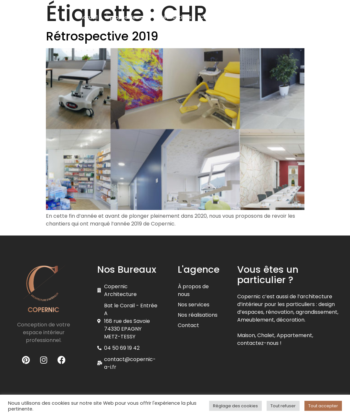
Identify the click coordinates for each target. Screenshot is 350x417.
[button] (303, 19)
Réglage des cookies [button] (235, 406)
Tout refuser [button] (283, 406)
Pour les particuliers (231, 33)
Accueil (89, 17)
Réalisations (176, 17)
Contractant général (225, 17)
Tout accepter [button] (323, 406)
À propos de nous (129, 17)
